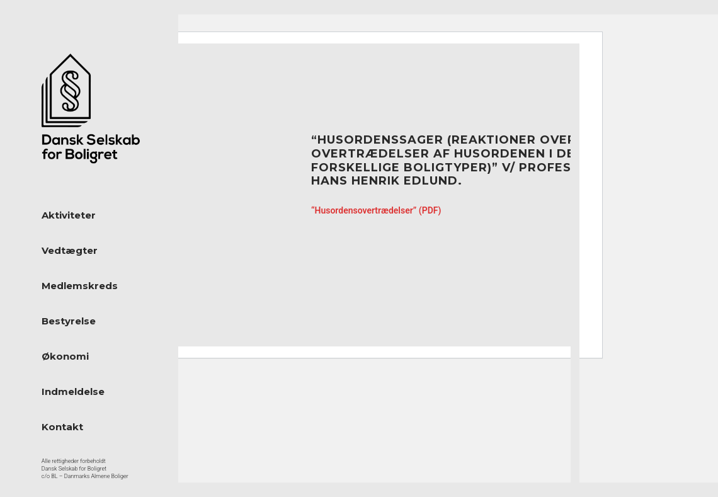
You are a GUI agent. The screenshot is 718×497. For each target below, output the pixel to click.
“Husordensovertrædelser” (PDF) (376, 210)
